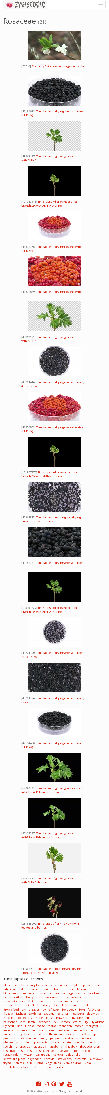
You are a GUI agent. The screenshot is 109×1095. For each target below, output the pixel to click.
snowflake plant (14, 1059)
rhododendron (90, 1046)
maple (79, 1026)
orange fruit (22, 1034)
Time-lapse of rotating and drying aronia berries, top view (51, 519)
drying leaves (31, 1010)
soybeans (34, 1059)
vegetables (53, 1063)
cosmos (63, 1001)
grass (49, 1018)
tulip (30, 1063)
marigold (92, 1026)
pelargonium (27, 1038)
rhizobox (71, 1046)
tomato (19, 1063)
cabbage (67, 993)
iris (88, 1018)
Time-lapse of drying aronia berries (59, 563)
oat (92, 1030)
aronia (98, 985)
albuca (7, 985)
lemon (65, 1022)
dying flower (51, 1010)
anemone (61, 985)
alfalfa (19, 985)
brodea (54, 993)
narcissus (80, 1030)
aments (47, 985)
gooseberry (24, 1018)
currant (24, 1005)
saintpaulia (43, 1055)
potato (66, 1042)
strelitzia (80, 1059)
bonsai (41, 993)
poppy (55, 1042)
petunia (86, 1038)
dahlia (36, 1005)
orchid (37, 1034)
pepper (55, 1038)
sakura (58, 1055)
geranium (63, 1014)
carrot (7, 997)
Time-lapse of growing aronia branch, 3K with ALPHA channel (49, 610)
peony (43, 1038)
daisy (47, 1005)
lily (86, 1022)
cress (75, 1001)
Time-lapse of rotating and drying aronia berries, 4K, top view (51, 971)
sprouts (49, 1059)
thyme (7, 1063)
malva (52, 1026)
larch (31, 1022)
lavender (44, 1022)
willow (36, 1067)
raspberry (55, 1046)
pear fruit (9, 1038)
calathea (94, 993)
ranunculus (22, 1046)
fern (82, 1010)
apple (75, 985)
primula (79, 1042)
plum (28, 1042)
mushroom (64, 1030)
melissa (8, 1030)
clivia (31, 1001)
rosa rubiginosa (13, 1051)
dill (86, 1005)
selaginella (73, 1055)
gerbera (78, 1014)
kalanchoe (10, 1022)
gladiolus (93, 1014)
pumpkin (92, 1042)
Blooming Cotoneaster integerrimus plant (59, 66)
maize (41, 1026)
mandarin (65, 1026)
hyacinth (78, 1018)
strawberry (64, 1059)
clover (42, 1001)
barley (58, 989)
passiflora (84, 1034)
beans (70, 989)
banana (46, 989)
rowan (28, 1055)
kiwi (22, 1022)
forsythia (94, 1010)
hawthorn (62, 1018)
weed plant (10, 1067)
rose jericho (82, 1051)
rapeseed (39, 1046)
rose (30, 1051)
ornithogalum (53, 1034)
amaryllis (33, 985)
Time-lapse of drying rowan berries (59, 292)
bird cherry (10, 993)
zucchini (59, 1067)
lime (19, 1026)
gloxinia (8, 1018)
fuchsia (21, 1014)
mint (33, 1030)
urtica (39, 1063)
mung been (46, 1030)
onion (7, 1034)
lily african (98, 1022)
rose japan (64, 1051)
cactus (80, 993)
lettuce (77, 1022)
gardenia (35, 1014)
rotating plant (12, 1055)
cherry (29, 997)
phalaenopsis (12, 1042)
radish (7, 1046)
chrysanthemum (14, 1001)
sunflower (96, 1059)
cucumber (10, 1005)
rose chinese (45, 1051)
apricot (86, 985)
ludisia (29, 1026)
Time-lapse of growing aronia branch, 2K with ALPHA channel (49, 204)
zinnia (47, 1067)
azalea (33, 989)
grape (39, 1018)
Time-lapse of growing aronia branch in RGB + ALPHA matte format (53, 790)
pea (97, 1034)
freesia (8, 1014)
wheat (25, 1067)
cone (52, 1001)
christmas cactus (47, 997)
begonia (82, 989)
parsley (70, 1034)
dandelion (60, 1005)
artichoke (9, 989)
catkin (18, 997)
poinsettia (41, 1042)
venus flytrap (73, 1063)
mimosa (22, 1030)
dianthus (76, 1005)
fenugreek (69, 1010)
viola (88, 1063)
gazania (49, 1014)
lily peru (8, 1026)
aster (22, 989)
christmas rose (71, 997)
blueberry (27, 993)
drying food (11, 1010)
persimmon (70, 1038)
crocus (85, 1001)
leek (55, 1022)
